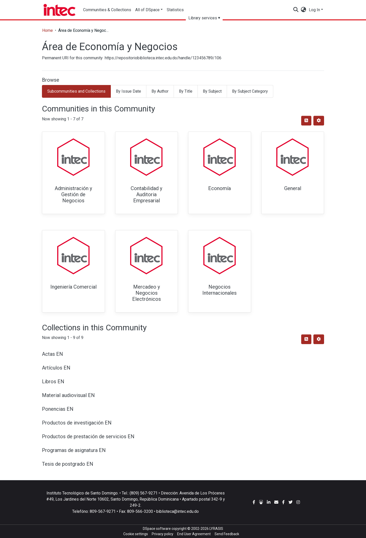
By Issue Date (128, 91)
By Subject (212, 91)
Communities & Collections (107, 9)
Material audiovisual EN (68, 395)
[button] (303, 10)
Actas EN (52, 354)
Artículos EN (56, 368)
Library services (203, 18)
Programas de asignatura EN (74, 450)
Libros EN (53, 381)
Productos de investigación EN (77, 423)
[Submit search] (296, 10)
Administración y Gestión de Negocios (73, 194)
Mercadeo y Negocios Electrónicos (146, 293)
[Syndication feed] (306, 120)
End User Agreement (194, 534)
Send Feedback (227, 534)
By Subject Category (250, 91)
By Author (160, 91)
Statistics (175, 9)
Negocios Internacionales (219, 290)
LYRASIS (216, 529)
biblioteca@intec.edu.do (177, 511)
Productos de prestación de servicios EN (88, 436)
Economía (219, 188)
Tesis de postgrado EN (67, 464)
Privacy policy (162, 534)
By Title (185, 91)
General (292, 188)
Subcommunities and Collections (76, 91)
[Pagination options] (318, 120)
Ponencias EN (57, 409)
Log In (314, 9)
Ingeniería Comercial (73, 287)
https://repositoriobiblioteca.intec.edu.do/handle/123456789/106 (163, 57)
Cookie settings (135, 534)
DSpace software (157, 529)
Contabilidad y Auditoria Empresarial (146, 194)
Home (47, 30)
